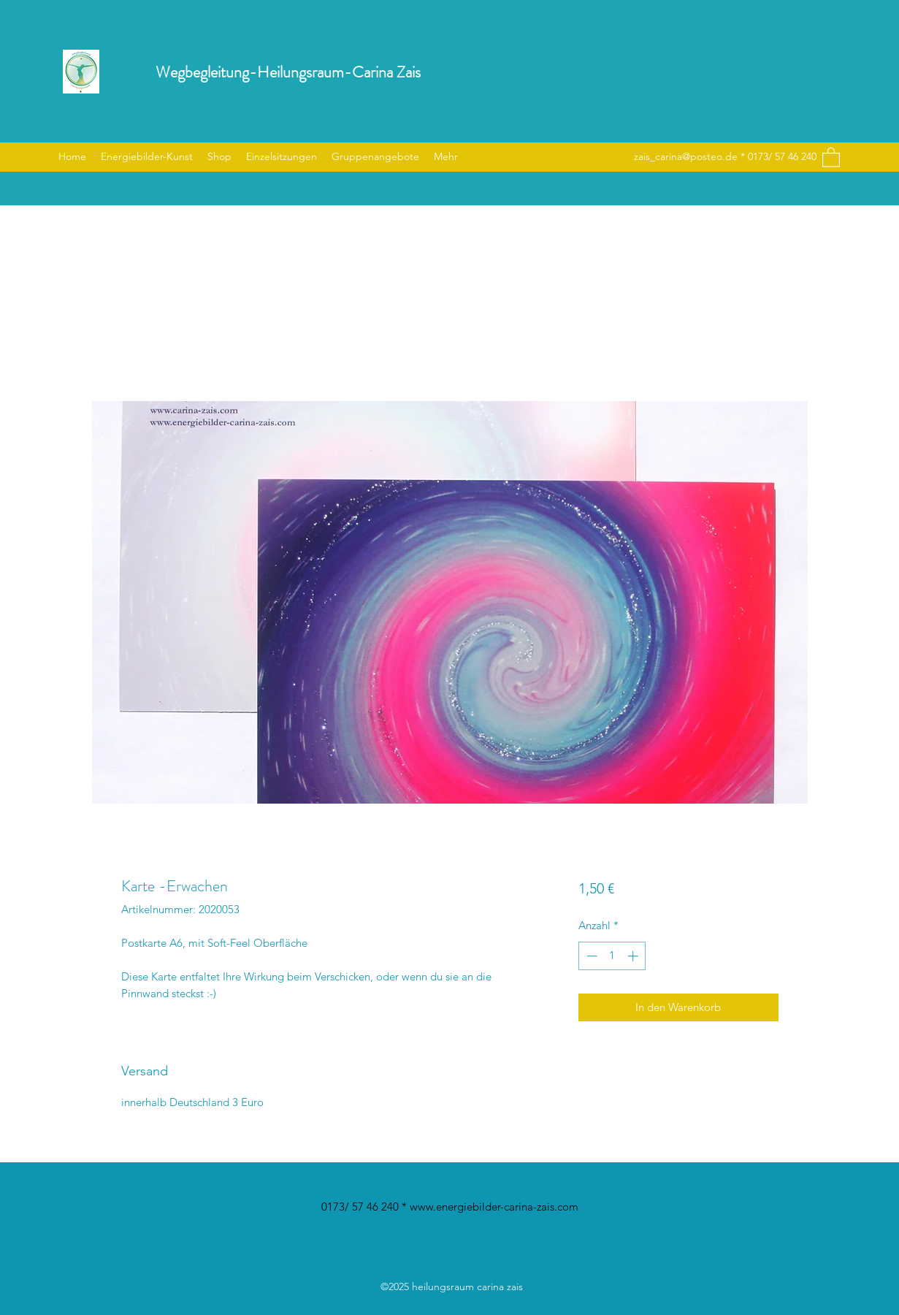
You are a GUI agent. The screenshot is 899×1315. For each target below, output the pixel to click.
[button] (831, 156)
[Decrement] (590, 955)
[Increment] (634, 955)
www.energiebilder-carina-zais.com (494, 1206)
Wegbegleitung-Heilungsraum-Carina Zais (288, 72)
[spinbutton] (612, 955)
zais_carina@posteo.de (686, 156)
